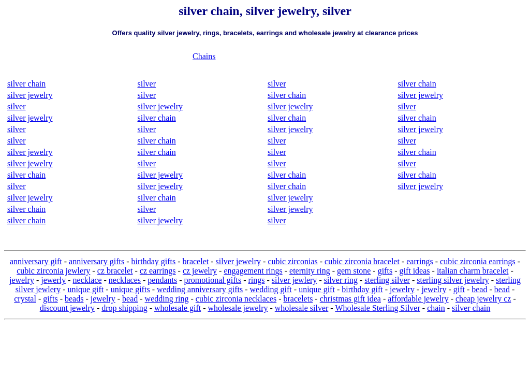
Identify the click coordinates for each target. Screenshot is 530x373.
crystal (25, 298)
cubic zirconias (292, 261)
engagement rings (253, 270)
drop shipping (124, 308)
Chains (204, 56)
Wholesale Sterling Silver (377, 308)
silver (16, 106)
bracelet (196, 261)
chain (436, 308)
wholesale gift (177, 308)
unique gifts (130, 289)
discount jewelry (67, 308)
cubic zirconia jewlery (53, 270)
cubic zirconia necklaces (236, 298)
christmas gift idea (350, 298)
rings (256, 280)
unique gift (86, 289)
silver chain (26, 83)
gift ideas (414, 270)
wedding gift (270, 289)
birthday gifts (153, 261)
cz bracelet (115, 270)
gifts (385, 270)
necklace (87, 280)
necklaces (125, 280)
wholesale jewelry (238, 308)
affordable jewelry (418, 298)
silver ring (341, 280)
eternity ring (309, 270)
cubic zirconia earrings (478, 261)
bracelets (298, 298)
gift (459, 289)
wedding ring (167, 298)
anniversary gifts (96, 261)
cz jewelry (200, 270)
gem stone (354, 270)
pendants (162, 280)
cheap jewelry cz (483, 298)
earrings (419, 261)
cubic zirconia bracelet (362, 261)
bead (479, 289)
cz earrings (158, 270)
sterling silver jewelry (453, 280)
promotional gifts (213, 280)
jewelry (21, 280)
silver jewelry (30, 95)
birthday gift (362, 289)
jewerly (53, 280)
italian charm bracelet (473, 270)
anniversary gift (36, 261)
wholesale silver (302, 308)
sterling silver (387, 280)
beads (74, 298)
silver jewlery (294, 280)
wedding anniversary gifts (200, 289)
